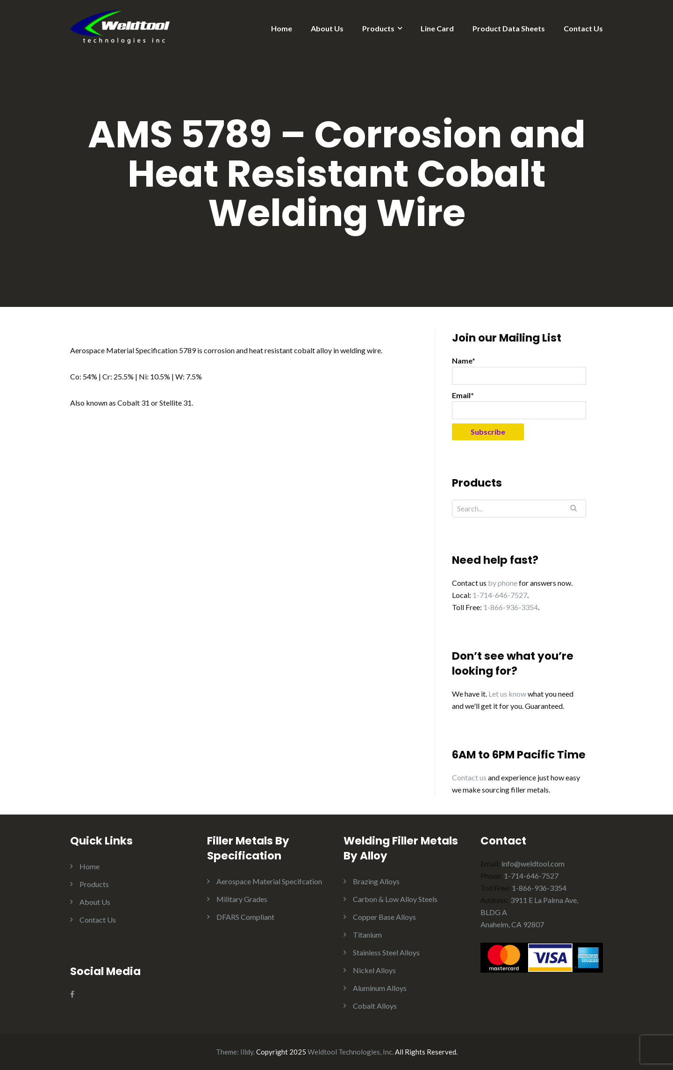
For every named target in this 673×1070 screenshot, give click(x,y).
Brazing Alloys (376, 881)
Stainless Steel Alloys (386, 952)
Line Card (437, 28)
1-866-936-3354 (510, 607)
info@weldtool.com (533, 863)
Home (281, 28)
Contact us (469, 777)
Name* (519, 370)
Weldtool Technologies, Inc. (351, 1052)
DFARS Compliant (245, 916)
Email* (519, 405)
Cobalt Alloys (375, 1005)
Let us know (507, 693)
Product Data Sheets (509, 28)
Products (378, 28)
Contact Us (583, 28)
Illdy (246, 1052)
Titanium (367, 934)
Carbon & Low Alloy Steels (395, 899)
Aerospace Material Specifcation (269, 881)
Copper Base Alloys (384, 916)
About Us (327, 28)
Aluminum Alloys (380, 987)
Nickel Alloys (374, 970)
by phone (502, 582)
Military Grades (241, 899)
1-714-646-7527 (500, 594)
